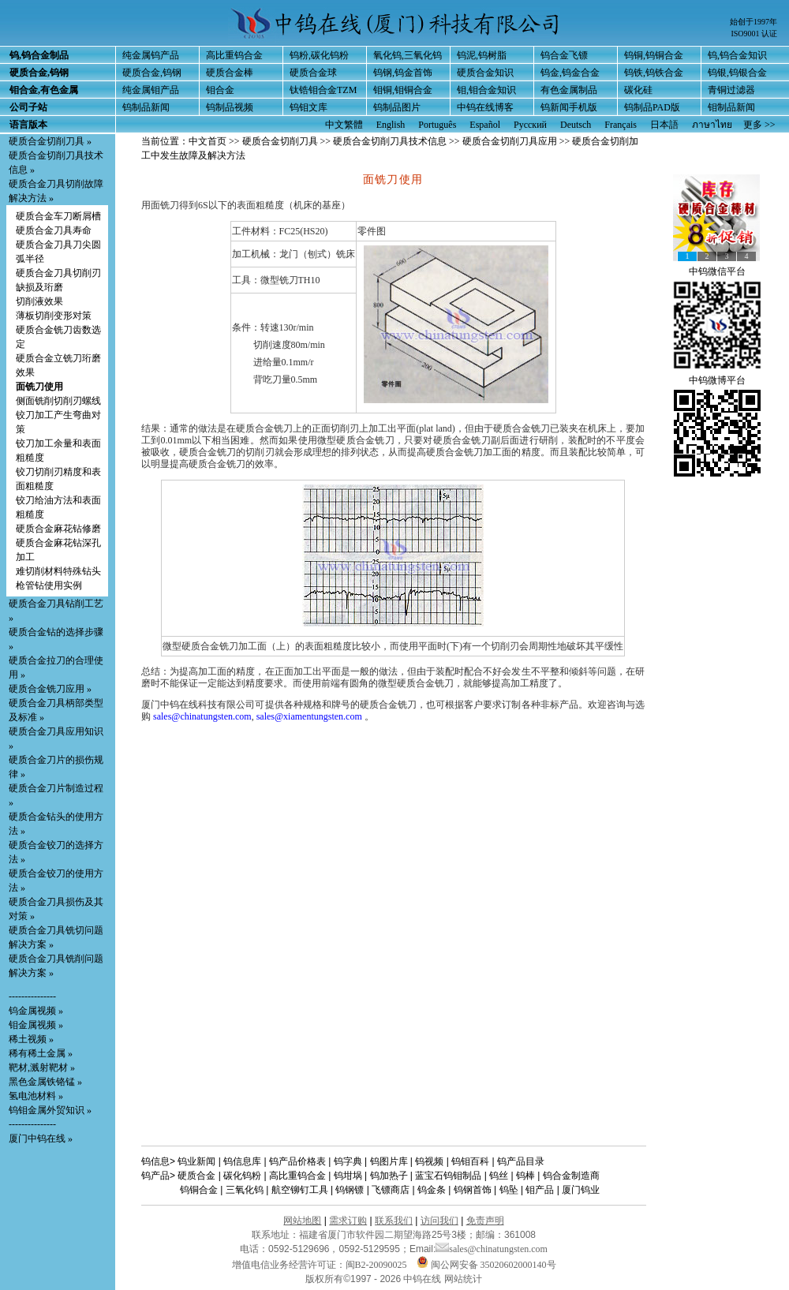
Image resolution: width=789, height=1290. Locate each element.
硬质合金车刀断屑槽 (58, 216)
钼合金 (220, 89)
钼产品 (539, 1189)
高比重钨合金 (234, 55)
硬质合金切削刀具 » (50, 141)
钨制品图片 (397, 107)
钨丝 (498, 1175)
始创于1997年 (753, 21)
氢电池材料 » (36, 1095)
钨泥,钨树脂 (482, 55)
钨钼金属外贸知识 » (50, 1110)
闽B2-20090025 (376, 1264)
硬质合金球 (313, 72)
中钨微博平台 (717, 380)
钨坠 (508, 1189)
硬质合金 (196, 1175)
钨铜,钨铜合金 (653, 55)
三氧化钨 (245, 1189)
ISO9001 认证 (754, 33)
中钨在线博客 (485, 107)
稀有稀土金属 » (41, 1053)
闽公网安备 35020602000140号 (486, 1264)
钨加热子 (389, 1175)
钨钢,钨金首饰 (402, 72)
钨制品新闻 (146, 107)
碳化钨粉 (242, 1175)
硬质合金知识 (485, 72)
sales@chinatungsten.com (202, 716)
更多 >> (759, 124)
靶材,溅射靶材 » (42, 1067)
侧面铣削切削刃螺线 (58, 400)
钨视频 (429, 1161)
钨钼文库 (308, 107)
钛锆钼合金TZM (323, 89)
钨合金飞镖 (564, 55)
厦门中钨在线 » (41, 1138)
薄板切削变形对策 (54, 315)
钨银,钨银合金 (737, 72)
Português (437, 124)
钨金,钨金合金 (570, 72)
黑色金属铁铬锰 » (45, 1081)
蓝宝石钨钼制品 (448, 1175)
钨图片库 (389, 1161)
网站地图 (302, 1220)
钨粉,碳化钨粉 (319, 55)
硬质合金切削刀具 (280, 141)
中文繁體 (344, 124)
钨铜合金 (199, 1189)
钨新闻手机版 (568, 107)
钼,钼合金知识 (486, 89)
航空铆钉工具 (299, 1189)
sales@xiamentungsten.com (309, 716)
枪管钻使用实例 (49, 585)
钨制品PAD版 (652, 107)
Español (484, 124)
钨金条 (431, 1189)
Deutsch (575, 124)
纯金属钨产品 (150, 55)
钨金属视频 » (36, 1010)
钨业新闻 (196, 1161)
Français (620, 124)
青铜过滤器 (731, 89)
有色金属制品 (568, 89)
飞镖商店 (390, 1189)
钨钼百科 (470, 1161)
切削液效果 (39, 301)
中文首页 (207, 141)
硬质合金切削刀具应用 (509, 141)
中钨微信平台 (717, 271)
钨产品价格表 (297, 1161)
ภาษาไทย (712, 124)
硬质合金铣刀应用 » (50, 688)
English (391, 124)
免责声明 (485, 1220)
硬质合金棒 (229, 72)
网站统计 (463, 1278)
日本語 (664, 124)
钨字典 (348, 1161)
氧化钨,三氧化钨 (407, 55)
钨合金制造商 (571, 1175)
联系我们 (394, 1220)
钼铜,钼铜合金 (402, 89)
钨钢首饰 (473, 1189)
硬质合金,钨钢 (151, 72)
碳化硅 (638, 89)
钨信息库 (242, 1161)
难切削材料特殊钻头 (58, 571)
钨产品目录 (520, 1161)
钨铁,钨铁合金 (653, 72)
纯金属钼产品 (150, 89)
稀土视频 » (31, 1039)
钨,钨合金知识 (737, 55)
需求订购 (348, 1220)
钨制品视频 (229, 107)
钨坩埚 (348, 1175)
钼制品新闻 (731, 107)
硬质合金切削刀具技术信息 (390, 141)
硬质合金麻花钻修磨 (58, 528)
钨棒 (525, 1175)
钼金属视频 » (36, 1024)
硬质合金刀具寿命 (54, 230)
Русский (530, 124)
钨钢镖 (349, 1189)
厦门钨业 (581, 1189)
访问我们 (439, 1220)
